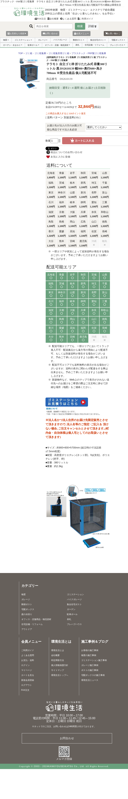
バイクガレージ (60, 40)
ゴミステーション (22, 40)
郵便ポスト (78, 40)
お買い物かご (112, 33)
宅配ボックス (117, 40)
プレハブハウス (116, 45)
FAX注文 (40, 18)
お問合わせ (67, 738)
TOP (20, 53)
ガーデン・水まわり (12, 45)
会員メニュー (81, 33)
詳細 (91, 26)
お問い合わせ (50, 33)
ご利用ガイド (85, 18)
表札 (77, 45)
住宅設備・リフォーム (94, 45)
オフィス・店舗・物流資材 (56, 45)
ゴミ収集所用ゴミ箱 (59, 53)
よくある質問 (68, 18)
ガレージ (42, 40)
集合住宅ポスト (97, 40)
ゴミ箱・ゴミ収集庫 (35, 53)
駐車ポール (33, 45)
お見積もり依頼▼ (17, 33)
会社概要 (53, 18)
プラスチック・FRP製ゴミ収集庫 (89, 53)
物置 (5, 40)
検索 (80, 26)
